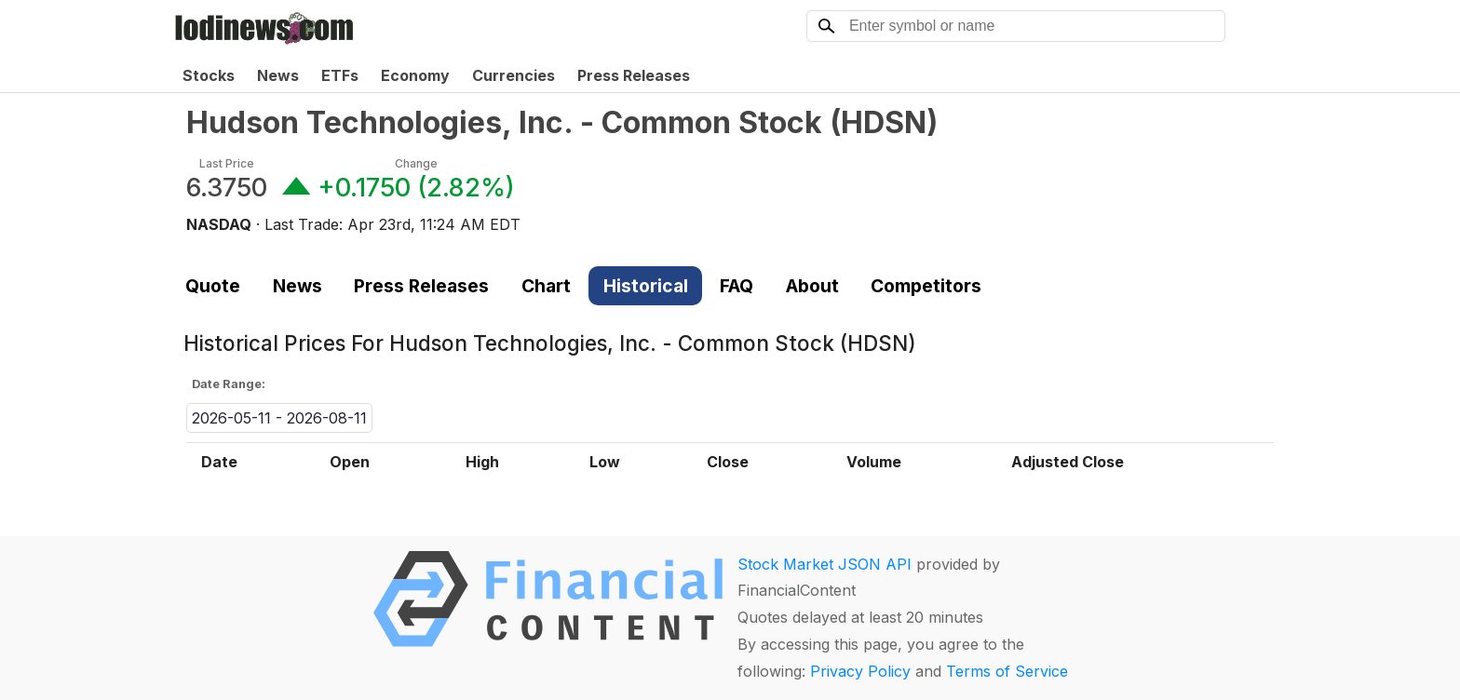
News (278, 75)
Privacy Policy (860, 671)
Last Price (226, 163)
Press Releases (633, 75)
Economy (415, 75)
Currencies (513, 75)
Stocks (208, 75)
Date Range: (228, 384)
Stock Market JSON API (824, 564)
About (812, 286)
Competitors (926, 286)
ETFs (339, 75)
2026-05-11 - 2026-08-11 (279, 418)
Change (416, 163)
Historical (645, 286)
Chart (546, 286)
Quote (212, 286)
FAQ (736, 286)
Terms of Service (1007, 671)
